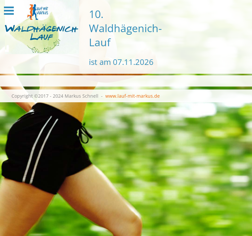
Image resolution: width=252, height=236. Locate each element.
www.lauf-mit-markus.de (132, 96)
